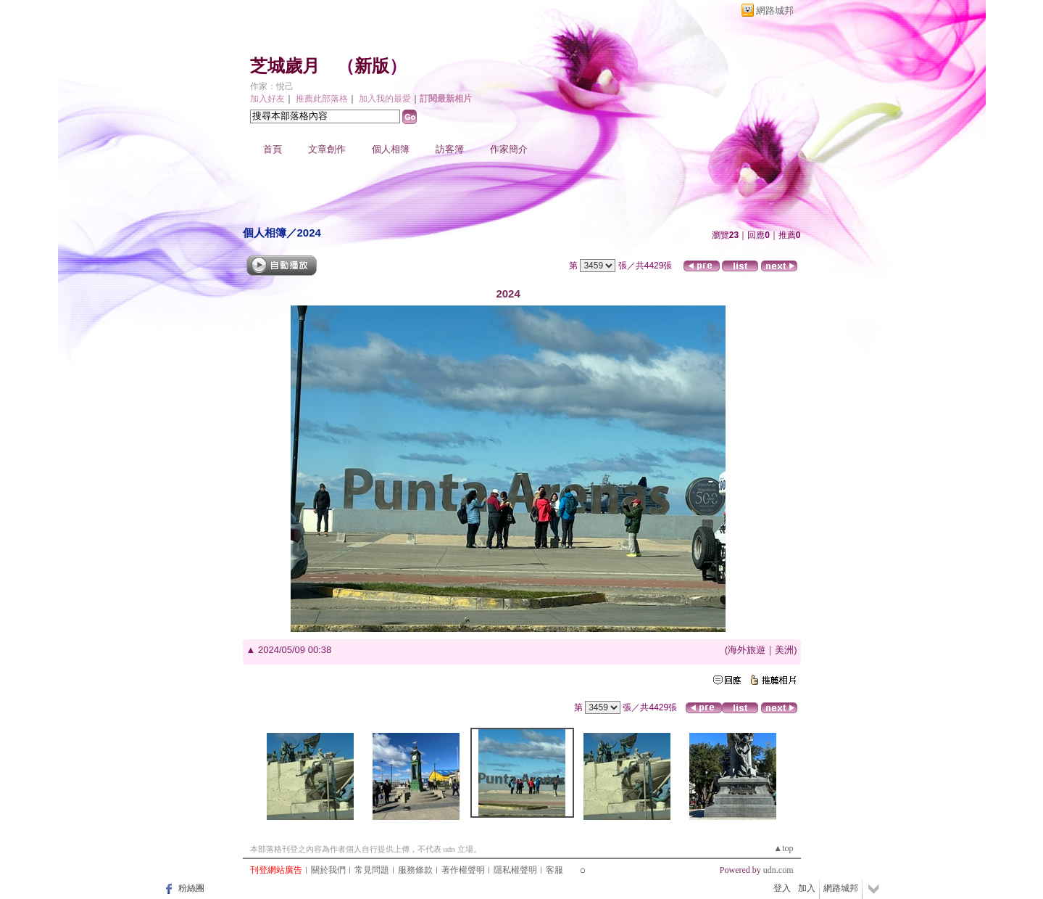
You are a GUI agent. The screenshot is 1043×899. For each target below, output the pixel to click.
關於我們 (328, 870)
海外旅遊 (746, 649)
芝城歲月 (285, 66)
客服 (554, 870)
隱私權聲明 (515, 870)
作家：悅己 (272, 86)
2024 (309, 232)
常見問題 (371, 870)
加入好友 (267, 99)
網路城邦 (775, 10)
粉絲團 (191, 888)
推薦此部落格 (322, 99)
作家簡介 (509, 149)
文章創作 (327, 149)
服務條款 (415, 870)
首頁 (272, 149)
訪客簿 (450, 149)
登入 (782, 888)
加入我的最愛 (385, 99)
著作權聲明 (463, 870)
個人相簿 (391, 149)
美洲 (784, 649)
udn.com (778, 870)
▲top (783, 848)
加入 (806, 888)
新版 (371, 66)
